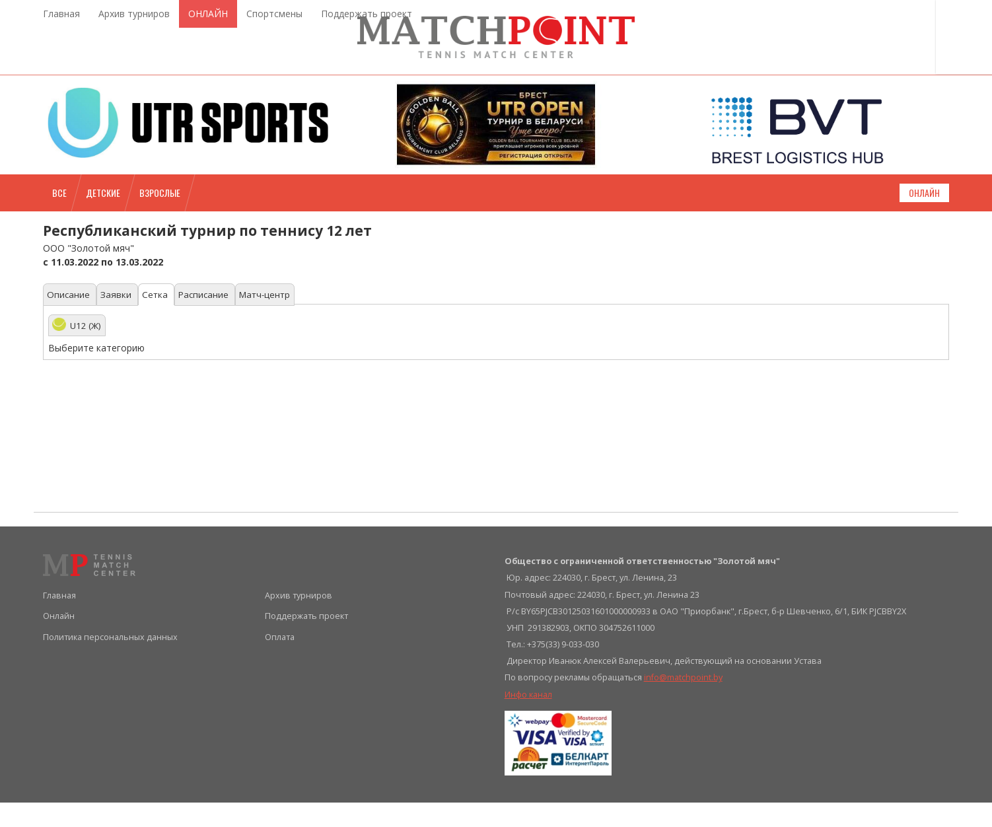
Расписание (216, 319)
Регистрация (920, 65)
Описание (71, 319)
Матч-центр (281, 319)
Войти (925, 34)
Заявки (122, 319)
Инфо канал (528, 719)
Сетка (163, 319)
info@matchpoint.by (683, 702)
